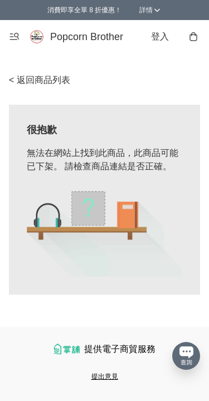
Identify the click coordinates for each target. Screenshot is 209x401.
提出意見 (104, 376)
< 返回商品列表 (39, 80)
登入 (160, 36)
